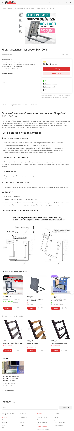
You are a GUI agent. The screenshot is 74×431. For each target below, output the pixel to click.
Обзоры (4, 428)
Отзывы (22, 425)
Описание (5, 105)
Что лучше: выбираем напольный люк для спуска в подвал (11, 378)
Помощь (57, 414)
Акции (4, 420)
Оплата (25, 105)
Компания (23, 414)
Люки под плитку (42, 417)
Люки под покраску (43, 420)
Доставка (34, 105)
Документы (23, 422)
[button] (72, 292)
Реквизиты (23, 420)
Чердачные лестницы (43, 429)
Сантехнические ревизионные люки (43, 423)
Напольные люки (42, 426)
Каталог (4, 417)
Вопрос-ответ (58, 425)
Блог (3, 425)
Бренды (4, 422)
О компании (23, 417)
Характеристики (16, 105)
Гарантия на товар (59, 422)
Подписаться (65, 407)
